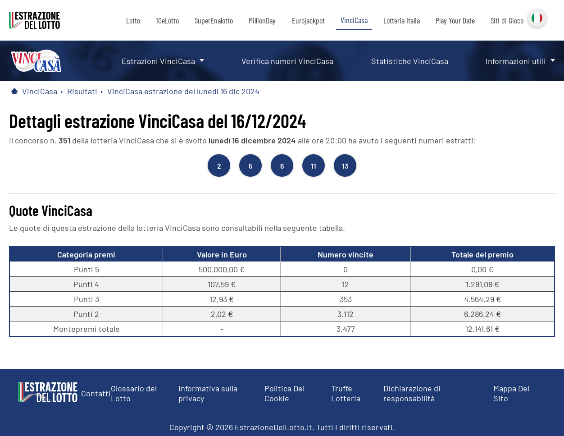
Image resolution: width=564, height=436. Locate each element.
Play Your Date (455, 20)
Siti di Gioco (507, 20)
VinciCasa (354, 20)
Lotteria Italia (401, 20)
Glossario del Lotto (134, 393)
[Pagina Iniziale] (14, 91)
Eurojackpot (308, 20)
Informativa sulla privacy (207, 393)
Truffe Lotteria (345, 393)
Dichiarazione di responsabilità (412, 393)
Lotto (133, 20)
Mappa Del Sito (511, 393)
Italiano (536, 17)
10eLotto (167, 20)
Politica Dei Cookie (284, 393)
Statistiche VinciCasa (409, 61)
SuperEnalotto (214, 20)
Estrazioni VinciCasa (158, 61)
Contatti (96, 393)
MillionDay (262, 20)
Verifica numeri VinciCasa (287, 61)
